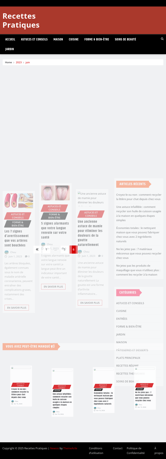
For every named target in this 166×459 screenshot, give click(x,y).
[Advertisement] (84, 90)
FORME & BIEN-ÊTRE (96, 39)
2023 (19, 62)
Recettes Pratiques (21, 20)
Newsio (54, 448)
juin (28, 62)
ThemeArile (70, 448)
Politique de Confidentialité (136, 450)
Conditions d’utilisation (96, 450)
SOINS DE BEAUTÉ (125, 39)
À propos (158, 450)
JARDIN (9, 49)
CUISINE (74, 39)
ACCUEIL (10, 39)
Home (8, 62)
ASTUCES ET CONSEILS (34, 39)
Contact (118, 448)
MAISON (58, 39)
